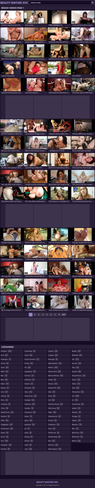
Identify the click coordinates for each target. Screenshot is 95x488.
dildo (5, 420)
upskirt (76, 408)
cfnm (4, 400)
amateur (6, 351)
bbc (4, 375)
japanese (30, 424)
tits (75, 396)
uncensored (78, 404)
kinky (28, 432)
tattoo (76, 383)
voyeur (76, 420)
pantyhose (54, 424)
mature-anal (54, 371)
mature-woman (55, 375)
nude (52, 396)
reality (76, 351)
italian (28, 416)
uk (75, 400)
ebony (5, 432)
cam (4, 392)
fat (28, 367)
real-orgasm (54, 449)
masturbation (55, 363)
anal (4, 355)
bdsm (5, 383)
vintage (76, 416)
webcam (77, 424)
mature (53, 367)
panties (52, 420)
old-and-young (55, 404)
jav (27, 428)
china (4, 408)
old (51, 400)
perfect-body (54, 436)
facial (29, 355)
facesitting (30, 351)
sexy (75, 367)
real (51, 440)
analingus (6, 359)
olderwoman (54, 416)
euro (4, 440)
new (51, 392)
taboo (76, 379)
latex (28, 445)
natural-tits (54, 387)
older (52, 412)
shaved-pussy (79, 375)
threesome (78, 392)
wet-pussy (77, 432)
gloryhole (30, 387)
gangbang (30, 371)
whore (76, 440)
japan (29, 420)
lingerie (53, 355)
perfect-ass (54, 432)
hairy (28, 392)
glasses (29, 383)
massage (53, 359)
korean (29, 440)
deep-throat (7, 412)
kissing (29, 436)
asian (5, 367)
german (29, 375)
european (6, 445)
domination (7, 428)
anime (5, 363)
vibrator (76, 412)
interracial (30, 412)
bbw (4, 379)
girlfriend (30, 379)
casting (5, 396)
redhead (77, 355)
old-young (54, 408)
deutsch (5, 416)
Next (64, 314)
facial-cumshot (32, 359)
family (29, 363)
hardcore (30, 404)
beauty (5, 387)
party (51, 428)
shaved (76, 371)
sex (75, 359)
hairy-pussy (31, 396)
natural (53, 383)
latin (28, 449)
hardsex (29, 408)
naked (52, 379)
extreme (5, 449)
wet (75, 428)
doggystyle (7, 424)
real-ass (53, 445)
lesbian (53, 351)
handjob (30, 400)
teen (75, 387)
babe (5, 371)
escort (5, 436)
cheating (6, 404)
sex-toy (76, 363)
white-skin (77, 436)
